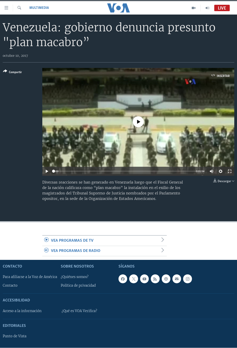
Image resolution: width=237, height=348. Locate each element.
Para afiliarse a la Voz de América (30, 277)
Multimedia (39, 8)
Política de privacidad (78, 286)
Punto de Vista (14, 336)
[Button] (12, 72)
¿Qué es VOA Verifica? (79, 311)
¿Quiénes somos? (74, 277)
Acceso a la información (22, 311)
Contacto (10, 286)
